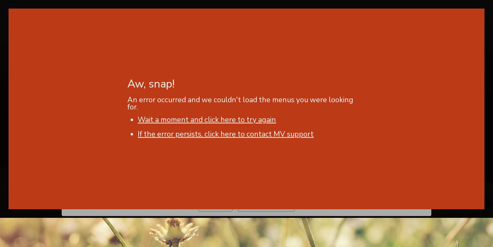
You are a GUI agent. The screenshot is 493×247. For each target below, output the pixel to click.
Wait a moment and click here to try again (207, 120)
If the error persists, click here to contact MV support (226, 134)
